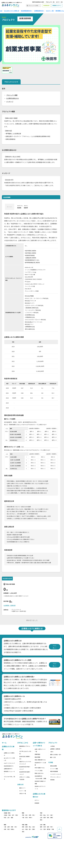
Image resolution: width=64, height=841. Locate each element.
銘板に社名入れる (39, 773)
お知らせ (20, 784)
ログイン (37, 800)
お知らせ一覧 (22, 793)
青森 (9, 815)
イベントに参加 (38, 770)
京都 (12, 827)
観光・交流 (53, 757)
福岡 (41, 827)
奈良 (8, 829)
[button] (7, 69)
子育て (51, 751)
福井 (51, 815)
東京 (26, 817)
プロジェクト (52, 743)
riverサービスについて (9, 763)
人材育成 (52, 746)
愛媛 (33, 829)
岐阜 (48, 817)
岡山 (30, 827)
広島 (33, 827)
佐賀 (44, 827)
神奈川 (30, 817)
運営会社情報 (53, 766)
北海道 (5, 815)
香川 (30, 829)
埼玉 (33, 815)
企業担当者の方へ (39, 11)
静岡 (51, 817)
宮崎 (44, 829)
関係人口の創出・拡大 (55, 754)
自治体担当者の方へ (26, 11)
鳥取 (23, 827)
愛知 (41, 820)
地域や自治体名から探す (38, 2)
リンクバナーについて (55, 774)
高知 (23, 831)
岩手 (13, 815)
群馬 (30, 815)
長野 (44, 817)
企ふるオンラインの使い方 (11, 11)
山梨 (41, 817)
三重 (5, 827)
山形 (8, 817)
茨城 (23, 815)
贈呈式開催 (37, 757)
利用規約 (52, 779)
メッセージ (9, 101)
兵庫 (5, 829)
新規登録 (37, 803)
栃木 (26, 815)
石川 (48, 815)
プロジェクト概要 (11, 95)
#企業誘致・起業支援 (9, 605)
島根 (26, 827)
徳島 (26, 829)
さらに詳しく (54, 647)
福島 (12, 817)
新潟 (41, 815)
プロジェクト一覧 (50, 2)
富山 (44, 815)
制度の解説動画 (54, 771)
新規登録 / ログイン (56, 5)
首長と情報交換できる (40, 760)
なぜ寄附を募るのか (12, 98)
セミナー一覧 (59, 2)
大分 (41, 829)
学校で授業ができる (39, 768)
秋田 (5, 817)
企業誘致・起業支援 (55, 749)
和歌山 (12, 829)
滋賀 (8, 827)
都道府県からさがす (9, 810)
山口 (23, 829)
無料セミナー (22, 788)
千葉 (23, 817)
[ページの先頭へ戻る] (59, 829)
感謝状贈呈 (37, 754)
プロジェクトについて (11, 82)
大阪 (15, 827)
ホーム (4, 743)
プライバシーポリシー (55, 777)
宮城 (16, 815)
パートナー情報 (54, 768)
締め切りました (32, 620)
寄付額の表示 (46, 5)
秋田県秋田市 (7, 578)
